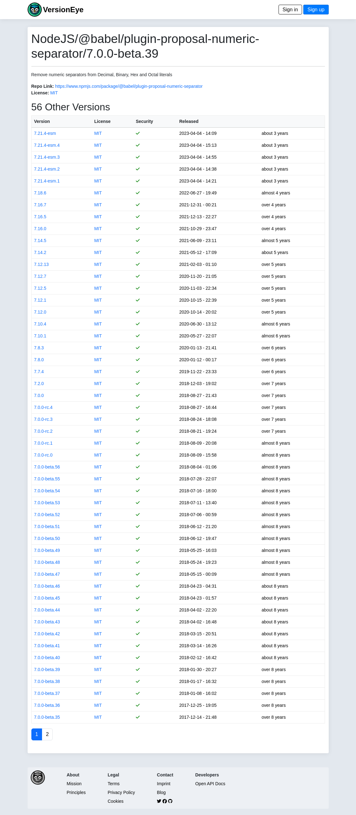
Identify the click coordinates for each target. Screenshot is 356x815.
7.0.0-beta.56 (47, 466)
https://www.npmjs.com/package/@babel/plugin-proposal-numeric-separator (129, 86)
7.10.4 (40, 323)
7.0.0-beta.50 (47, 538)
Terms (114, 783)
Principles (76, 792)
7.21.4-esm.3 (47, 157)
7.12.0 (40, 312)
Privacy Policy (121, 792)
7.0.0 (39, 395)
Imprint (163, 783)
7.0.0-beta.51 (47, 526)
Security (144, 121)
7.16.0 (40, 228)
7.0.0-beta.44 (47, 609)
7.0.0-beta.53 (47, 502)
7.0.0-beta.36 (47, 705)
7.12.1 (40, 300)
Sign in (290, 9)
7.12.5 (40, 288)
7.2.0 (39, 383)
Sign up (315, 9)
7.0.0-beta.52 (47, 514)
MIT (54, 92)
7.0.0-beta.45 (47, 598)
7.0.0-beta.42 (47, 633)
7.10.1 (40, 335)
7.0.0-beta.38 (47, 681)
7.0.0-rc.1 (43, 443)
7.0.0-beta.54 (47, 490)
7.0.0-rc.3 (43, 419)
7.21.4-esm (45, 133)
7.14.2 (40, 252)
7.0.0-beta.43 (47, 621)
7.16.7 (40, 204)
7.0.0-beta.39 (47, 669)
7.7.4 (39, 371)
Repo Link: (42, 86)
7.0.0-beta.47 (47, 574)
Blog (161, 792)
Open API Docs (210, 783)
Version (42, 121)
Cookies (116, 801)
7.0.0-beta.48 (47, 562)
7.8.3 (39, 347)
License (102, 121)
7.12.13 (41, 264)
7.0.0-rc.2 (43, 431)
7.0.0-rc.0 (43, 455)
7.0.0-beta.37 (47, 693)
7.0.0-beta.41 (47, 645)
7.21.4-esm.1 (47, 180)
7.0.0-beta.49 (47, 550)
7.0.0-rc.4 (43, 407)
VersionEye (63, 9)
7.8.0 (39, 359)
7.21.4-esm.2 (47, 169)
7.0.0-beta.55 (47, 478)
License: (40, 92)
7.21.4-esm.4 (47, 145)
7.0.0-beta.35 (47, 717)
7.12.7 (40, 276)
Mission (74, 783)
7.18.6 (40, 192)
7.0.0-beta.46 (47, 586)
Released (188, 121)
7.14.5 (40, 240)
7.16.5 (40, 216)
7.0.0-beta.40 (47, 657)
